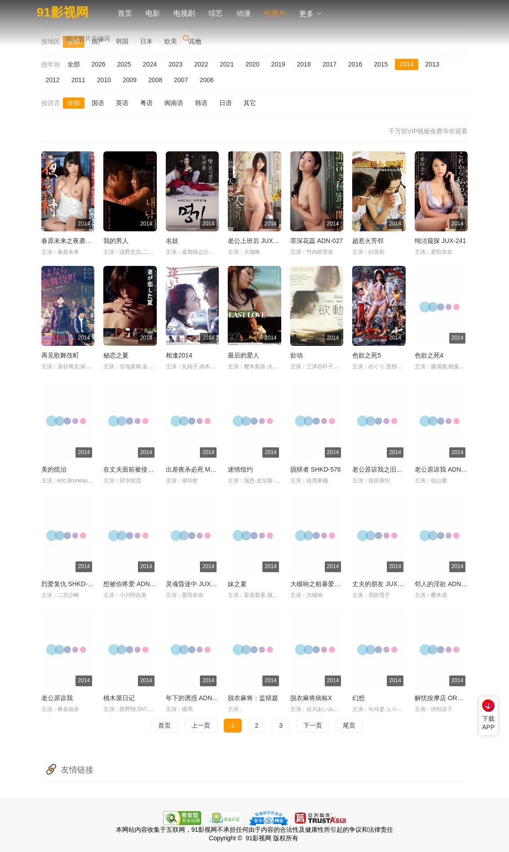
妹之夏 (237, 583)
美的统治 (53, 469)
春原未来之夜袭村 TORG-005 (82, 240)
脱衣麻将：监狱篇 (253, 698)
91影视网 (63, 12)
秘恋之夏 (115, 355)
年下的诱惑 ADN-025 (195, 698)
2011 (78, 80)
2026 (99, 64)
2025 (124, 64)
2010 (104, 80)
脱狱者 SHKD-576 (315, 469)
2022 (201, 64)
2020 (252, 64)
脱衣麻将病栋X (311, 698)
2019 (278, 64)
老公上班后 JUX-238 (256, 240)
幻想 (358, 698)
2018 (304, 64)
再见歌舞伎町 (60, 355)
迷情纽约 (240, 469)
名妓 (172, 240)
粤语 (146, 102)
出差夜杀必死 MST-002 (198, 469)
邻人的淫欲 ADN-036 (444, 583)
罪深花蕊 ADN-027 (316, 240)
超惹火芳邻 (368, 240)
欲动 (296, 355)
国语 (98, 102)
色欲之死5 (366, 355)
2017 (329, 64)
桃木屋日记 (119, 698)
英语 (122, 102)
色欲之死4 (429, 355)
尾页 (349, 725)
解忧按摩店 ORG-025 (445, 698)
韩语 (201, 102)
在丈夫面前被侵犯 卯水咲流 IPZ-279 (154, 469)
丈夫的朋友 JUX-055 (381, 583)
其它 (249, 102)
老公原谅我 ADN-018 (444, 469)
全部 (73, 64)
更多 (311, 14)
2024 (150, 64)
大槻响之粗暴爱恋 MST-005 (329, 583)
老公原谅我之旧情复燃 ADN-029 (397, 469)
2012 (53, 80)
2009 (130, 80)
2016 (355, 64)
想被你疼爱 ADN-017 (132, 583)
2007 (181, 80)
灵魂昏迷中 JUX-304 (194, 583)
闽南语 (173, 102)
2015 (381, 64)
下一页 (312, 725)
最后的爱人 (243, 355)
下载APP (488, 723)
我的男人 (115, 240)
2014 (406, 64)
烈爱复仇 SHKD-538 (69, 583)
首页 (125, 13)
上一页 (200, 725)
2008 (155, 80)
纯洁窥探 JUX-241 (440, 240)
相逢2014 (179, 355)
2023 (175, 64)
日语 (225, 102)
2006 (206, 80)
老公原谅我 (57, 698)
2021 (227, 64)
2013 (432, 64)
